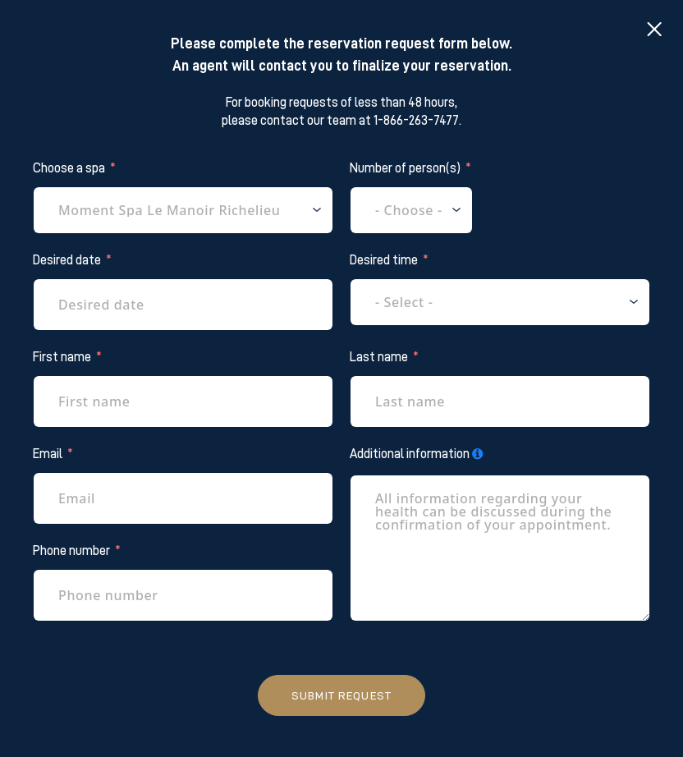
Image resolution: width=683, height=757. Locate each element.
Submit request (341, 695)
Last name (379, 357)
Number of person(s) (405, 168)
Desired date (67, 260)
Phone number (71, 550)
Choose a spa (69, 168)
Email (47, 454)
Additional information (410, 454)
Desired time (384, 260)
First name (62, 357)
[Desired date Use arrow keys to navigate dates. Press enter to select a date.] (183, 304)
